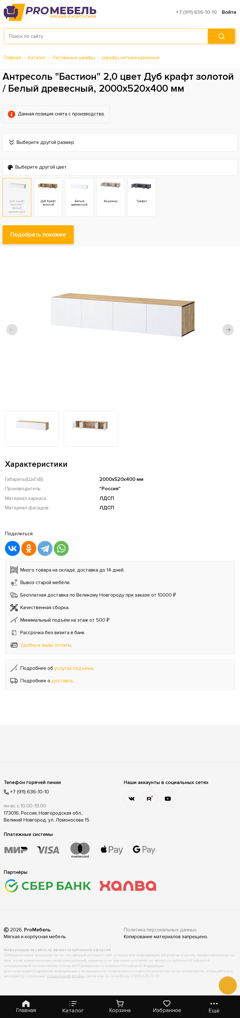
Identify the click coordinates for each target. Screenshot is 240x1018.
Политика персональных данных (160, 930)
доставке (62, 681)
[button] (12, 329)
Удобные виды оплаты (45, 645)
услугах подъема (73, 668)
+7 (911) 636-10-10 (196, 12)
